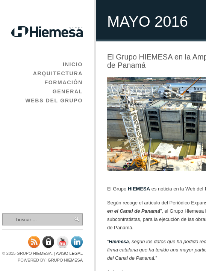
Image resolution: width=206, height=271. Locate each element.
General (68, 91)
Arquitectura (58, 73)
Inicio (73, 64)
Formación (63, 82)
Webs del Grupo (54, 100)
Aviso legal (69, 253)
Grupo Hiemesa (65, 260)
